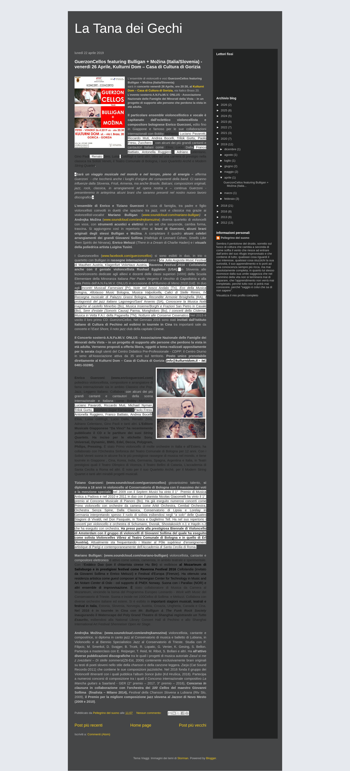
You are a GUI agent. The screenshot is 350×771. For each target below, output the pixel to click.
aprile (228, 177)
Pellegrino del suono (235, 237)
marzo (228, 193)
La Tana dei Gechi (128, 28)
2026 (224, 104)
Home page (140, 725)
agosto (229, 154)
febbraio (230, 198)
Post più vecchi (192, 725)
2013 (224, 217)
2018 (224, 205)
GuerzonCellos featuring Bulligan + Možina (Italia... (245, 184)
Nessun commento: (149, 713)
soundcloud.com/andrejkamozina (135, 219)
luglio (228, 160)
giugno (229, 166)
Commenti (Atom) (99, 734)
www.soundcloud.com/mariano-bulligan (171, 215)
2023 (224, 121)
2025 (224, 110)
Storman (182, 758)
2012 (224, 222)
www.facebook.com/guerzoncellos (126, 256)
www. (107, 219)
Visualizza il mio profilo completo (237, 295)
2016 (224, 211)
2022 (224, 127)
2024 (224, 116)
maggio (229, 171)
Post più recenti (88, 725)
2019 (224, 144)
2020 (224, 138)
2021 (224, 133)
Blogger (211, 758)
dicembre (230, 149)
